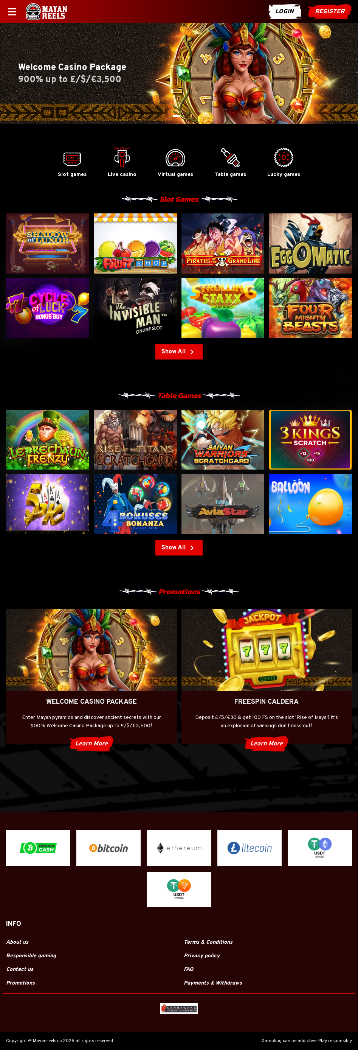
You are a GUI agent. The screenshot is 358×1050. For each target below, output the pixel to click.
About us (17, 942)
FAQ (188, 969)
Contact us (19, 969)
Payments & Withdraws (213, 983)
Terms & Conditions (208, 942)
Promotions (20, 983)
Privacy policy (202, 956)
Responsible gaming (31, 956)
